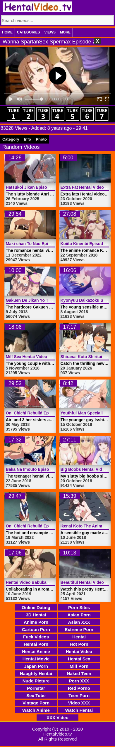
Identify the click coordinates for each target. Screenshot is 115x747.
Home (7, 32)
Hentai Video (79, 651)
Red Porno (79, 688)
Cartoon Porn (36, 629)
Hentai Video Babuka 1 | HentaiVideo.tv (44, 582)
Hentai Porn (36, 644)
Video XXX (79, 702)
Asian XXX (79, 622)
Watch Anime (36, 710)
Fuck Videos (36, 636)
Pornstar (36, 688)
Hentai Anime (36, 651)
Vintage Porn (36, 702)
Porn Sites (79, 607)
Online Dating (36, 607)
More (65, 32)
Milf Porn (79, 666)
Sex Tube (36, 695)
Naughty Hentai (36, 673)
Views (50, 32)
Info (27, 139)
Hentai (79, 636)
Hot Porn (79, 644)
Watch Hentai (79, 710)
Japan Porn (36, 666)
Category (10, 139)
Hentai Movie (36, 658)
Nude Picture (36, 680)
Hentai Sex (79, 658)
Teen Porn (79, 695)
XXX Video (57, 717)
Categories (28, 32)
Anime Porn (36, 622)
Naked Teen (79, 673)
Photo (41, 139)
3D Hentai (36, 614)
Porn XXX (79, 680)
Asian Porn (78, 614)
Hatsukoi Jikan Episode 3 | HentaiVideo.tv (46, 187)
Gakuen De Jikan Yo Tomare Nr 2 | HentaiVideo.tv (54, 300)
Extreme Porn (79, 629)
